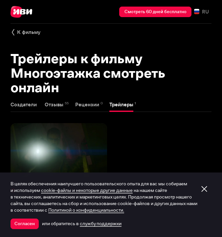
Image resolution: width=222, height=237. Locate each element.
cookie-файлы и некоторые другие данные (87, 190)
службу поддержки (101, 223)
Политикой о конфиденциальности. (86, 210)
